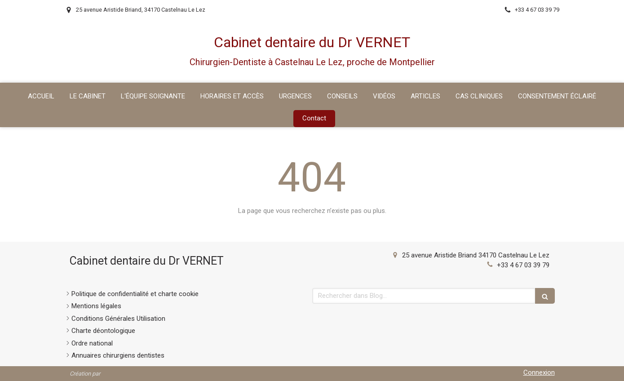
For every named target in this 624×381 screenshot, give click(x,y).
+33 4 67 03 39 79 (523, 265)
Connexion (539, 372)
